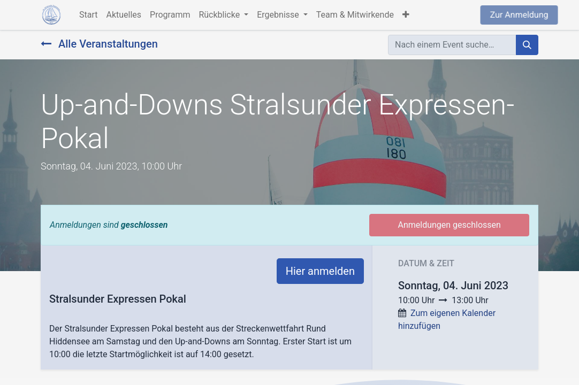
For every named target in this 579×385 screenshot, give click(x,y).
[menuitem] (88, 15)
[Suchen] (527, 45)
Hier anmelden (320, 271)
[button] (406, 15)
